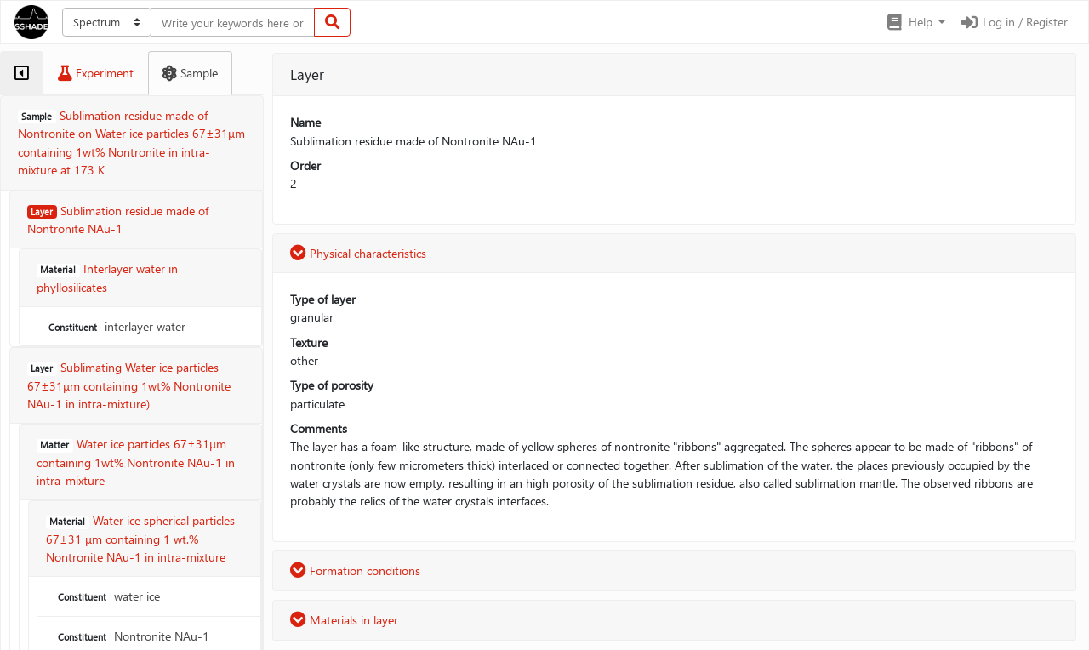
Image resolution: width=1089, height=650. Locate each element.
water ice (107, 596)
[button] (915, 22)
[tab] (21, 73)
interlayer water (115, 326)
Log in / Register (1013, 22)
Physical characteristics (358, 253)
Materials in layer (344, 620)
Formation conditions (355, 570)
